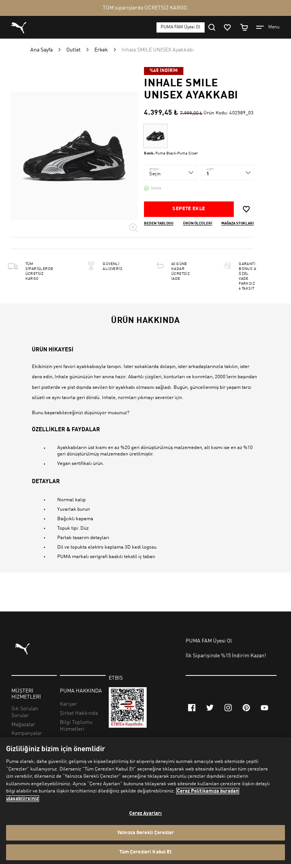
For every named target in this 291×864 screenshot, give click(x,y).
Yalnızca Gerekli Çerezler (145, 832)
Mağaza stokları (237, 223)
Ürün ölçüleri (197, 223)
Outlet (73, 50)
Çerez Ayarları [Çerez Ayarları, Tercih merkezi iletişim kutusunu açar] (145, 813)
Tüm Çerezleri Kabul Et (145, 852)
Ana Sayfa (41, 50)
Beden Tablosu (159, 223)
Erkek (101, 50)
